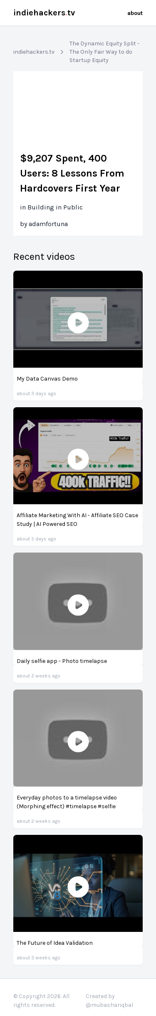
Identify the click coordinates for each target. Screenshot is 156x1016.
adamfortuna (48, 224)
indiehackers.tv (33, 51)
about (135, 13)
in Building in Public (51, 207)
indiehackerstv (44, 12)
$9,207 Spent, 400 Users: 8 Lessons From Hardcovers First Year (72, 173)
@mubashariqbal (109, 1005)
